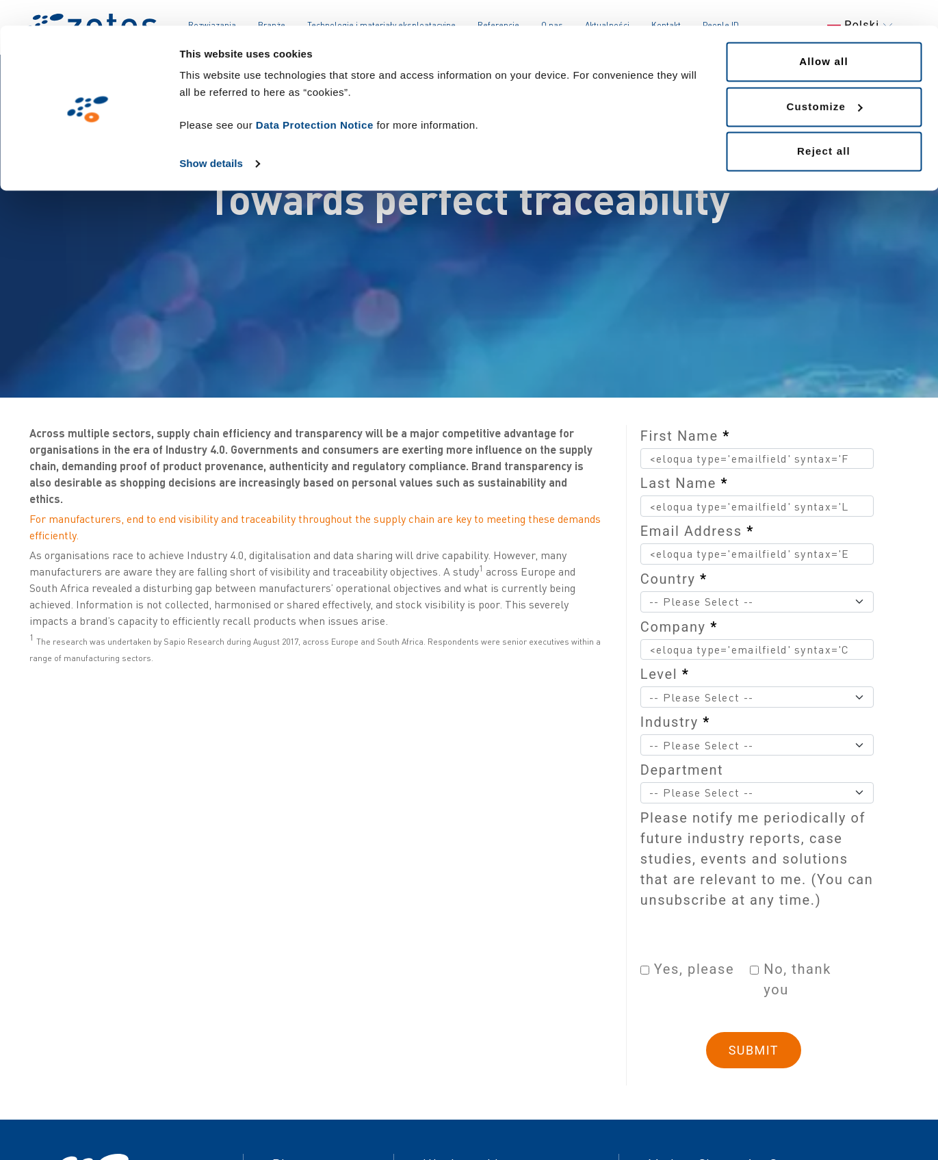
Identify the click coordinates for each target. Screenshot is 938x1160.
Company (679, 627)
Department (681, 770)
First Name (685, 436)
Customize (824, 81)
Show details (211, 138)
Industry (675, 722)
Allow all (823, 36)
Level (665, 674)
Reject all (823, 125)
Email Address (697, 531)
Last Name (684, 483)
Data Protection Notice (315, 99)
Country (673, 579)
